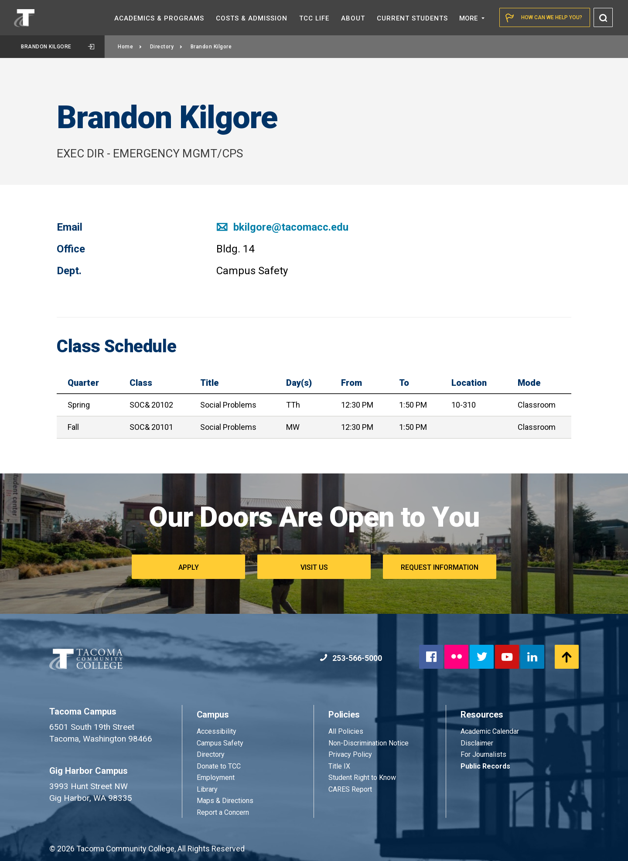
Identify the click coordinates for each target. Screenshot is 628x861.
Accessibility (216, 731)
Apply (188, 567)
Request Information (439, 567)
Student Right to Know (362, 777)
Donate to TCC (219, 766)
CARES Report (350, 789)
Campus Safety (220, 743)
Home (130, 47)
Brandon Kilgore (57, 47)
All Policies (346, 731)
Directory (166, 47)
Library (207, 789)
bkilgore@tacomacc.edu (282, 227)
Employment (216, 777)
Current (412, 18)
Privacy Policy (350, 754)
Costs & (251, 18)
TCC (314, 18)
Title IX (339, 766)
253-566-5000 (351, 658)
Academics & (159, 18)
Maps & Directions (225, 800)
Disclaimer (477, 743)
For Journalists (483, 754)
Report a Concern (223, 812)
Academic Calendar (490, 731)
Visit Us (314, 567)
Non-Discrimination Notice (368, 743)
